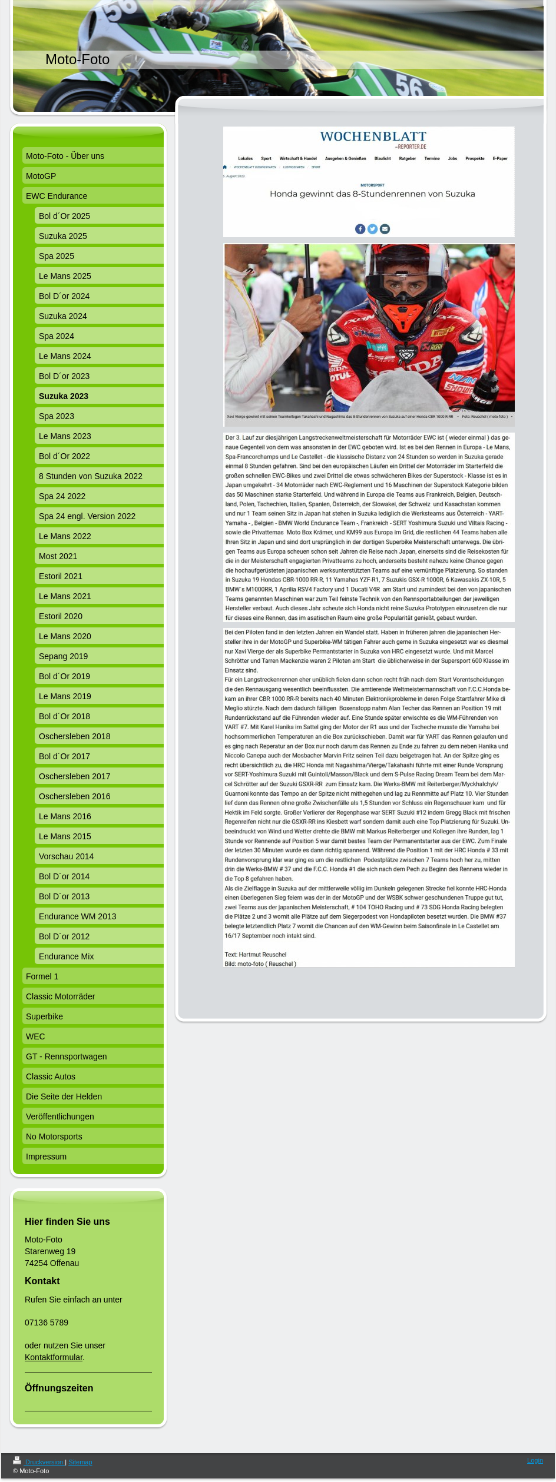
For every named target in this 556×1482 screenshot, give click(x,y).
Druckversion (39, 1462)
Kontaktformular (53, 1357)
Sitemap (80, 1462)
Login (535, 1460)
